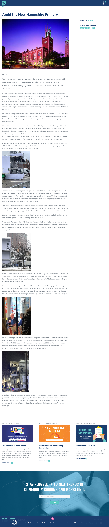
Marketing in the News (87, 28)
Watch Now (7, 463)
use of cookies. (87, 522)
